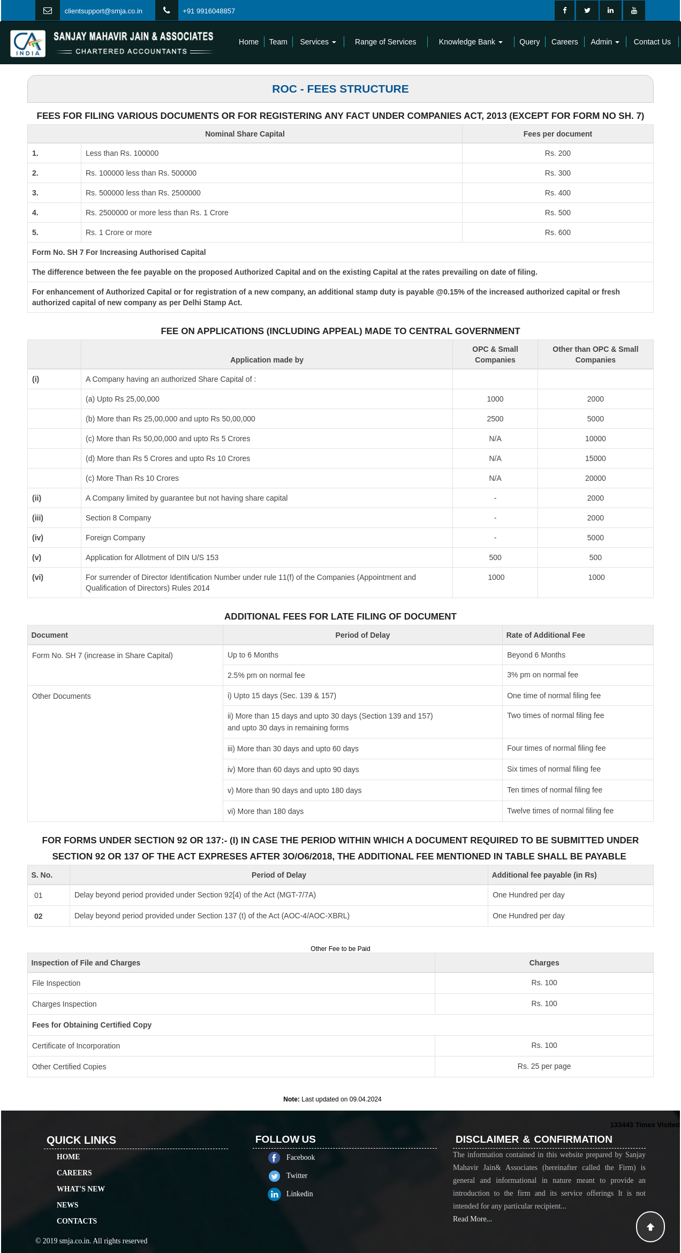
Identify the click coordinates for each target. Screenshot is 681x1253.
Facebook (341, 1157)
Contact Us (652, 41)
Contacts (77, 1180)
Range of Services (385, 41)
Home (249, 41)
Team (278, 41)
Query (529, 41)
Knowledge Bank (471, 41)
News (67, 1164)
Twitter (337, 1176)
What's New (81, 1148)
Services (318, 41)
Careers (564, 41)
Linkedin (340, 1194)
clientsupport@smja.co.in (103, 11)
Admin (605, 41)
